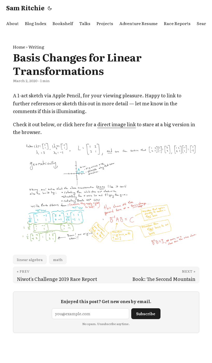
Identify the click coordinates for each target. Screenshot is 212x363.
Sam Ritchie (25, 7)
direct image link (116, 124)
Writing (36, 47)
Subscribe (145, 313)
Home (19, 47)
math (58, 259)
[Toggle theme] (50, 7)
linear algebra (30, 259)
